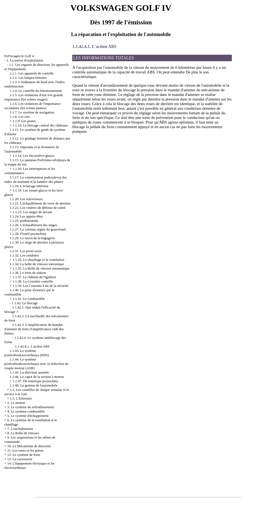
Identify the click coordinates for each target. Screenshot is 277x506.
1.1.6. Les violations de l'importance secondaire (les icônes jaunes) (32, 106)
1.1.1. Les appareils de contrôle (32, 73)
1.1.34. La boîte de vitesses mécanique (37, 264)
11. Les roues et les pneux (25, 450)
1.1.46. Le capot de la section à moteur (37, 377)
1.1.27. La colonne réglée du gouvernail (38, 229)
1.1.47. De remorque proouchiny (35, 381)
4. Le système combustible (26, 411)
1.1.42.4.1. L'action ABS (32, 346)
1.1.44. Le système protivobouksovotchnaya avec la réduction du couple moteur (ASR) (36, 363)
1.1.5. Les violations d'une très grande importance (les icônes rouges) (33, 97)
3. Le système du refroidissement (30, 407)
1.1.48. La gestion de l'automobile (34, 385)
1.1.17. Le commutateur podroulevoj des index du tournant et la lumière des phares (35, 179)
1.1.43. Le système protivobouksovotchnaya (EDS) (26, 353)
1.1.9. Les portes (24, 121)
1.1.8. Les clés (20, 117)
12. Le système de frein (23, 455)
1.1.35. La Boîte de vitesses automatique (41, 268)
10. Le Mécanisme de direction (29, 446)
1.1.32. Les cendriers (24, 255)
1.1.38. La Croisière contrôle (32, 281)
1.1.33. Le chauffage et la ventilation (38, 260)
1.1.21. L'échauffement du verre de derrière (40, 203)
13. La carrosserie (19, 459)
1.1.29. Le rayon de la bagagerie (32, 238)
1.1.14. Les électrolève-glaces (33, 156)
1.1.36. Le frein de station (28, 273)
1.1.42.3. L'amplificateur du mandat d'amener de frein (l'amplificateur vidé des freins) (34, 329)
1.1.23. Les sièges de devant (32, 212)
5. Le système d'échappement (28, 416)
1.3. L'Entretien (21, 398)
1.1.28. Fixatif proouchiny (28, 234)
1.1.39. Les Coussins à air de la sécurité (40, 286)
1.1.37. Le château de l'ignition (34, 277)
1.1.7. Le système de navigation (32, 112)
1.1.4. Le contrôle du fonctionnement (36, 91)
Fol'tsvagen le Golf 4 (19, 56)
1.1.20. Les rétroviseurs (26, 199)
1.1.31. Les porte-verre (26, 251)
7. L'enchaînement (20, 429)
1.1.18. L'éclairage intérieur (29, 186)
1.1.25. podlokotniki (24, 221)
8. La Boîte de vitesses (23, 433)
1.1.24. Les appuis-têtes (26, 216)
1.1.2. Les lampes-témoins (28, 78)
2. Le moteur (16, 403)
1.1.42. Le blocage (25, 303)
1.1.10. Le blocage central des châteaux (40, 125)
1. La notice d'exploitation (24, 60)
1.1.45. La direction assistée (29, 372)
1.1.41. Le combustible (28, 299)
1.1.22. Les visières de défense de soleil (37, 208)
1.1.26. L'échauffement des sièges (33, 225)
